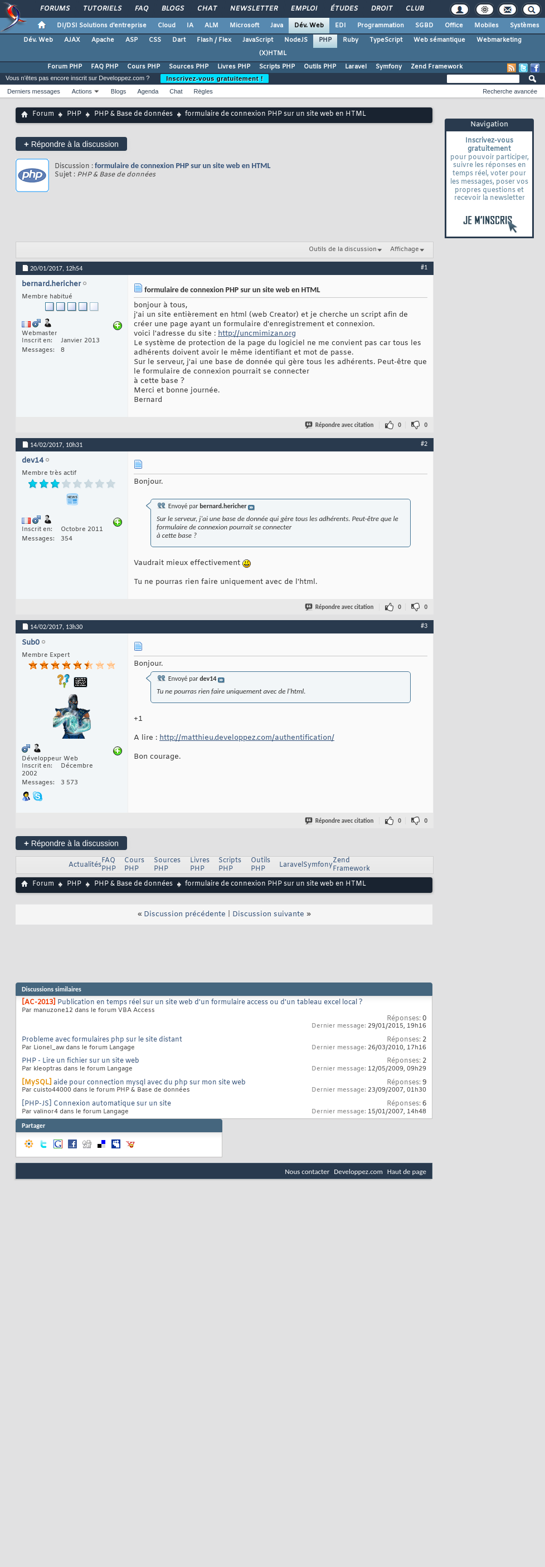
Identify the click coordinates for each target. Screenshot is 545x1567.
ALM (211, 26)
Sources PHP (188, 67)
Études (343, 8)
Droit (381, 8)
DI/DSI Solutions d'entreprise (102, 26)
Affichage (404, 249)
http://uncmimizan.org (257, 333)
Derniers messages (33, 91)
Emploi (303, 8)
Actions (82, 91)
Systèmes (524, 26)
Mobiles (486, 26)
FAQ (141, 8)
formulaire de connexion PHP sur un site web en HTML (182, 165)
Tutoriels (101, 8)
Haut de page (406, 1171)
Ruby (350, 40)
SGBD (424, 26)
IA (190, 26)
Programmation (380, 26)
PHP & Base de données (133, 114)
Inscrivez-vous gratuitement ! (214, 78)
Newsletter (253, 8)
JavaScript (257, 40)
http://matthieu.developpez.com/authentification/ (246, 738)
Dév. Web (309, 26)
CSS (155, 40)
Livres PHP (233, 67)
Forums (54, 8)
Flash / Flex (214, 40)
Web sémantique (439, 40)
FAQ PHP (104, 67)
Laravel (356, 67)
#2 (424, 444)
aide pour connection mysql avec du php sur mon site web (149, 1082)
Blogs (172, 8)
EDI (340, 26)
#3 (424, 626)
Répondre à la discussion (71, 144)
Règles (203, 91)
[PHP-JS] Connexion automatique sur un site (96, 1103)
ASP (131, 40)
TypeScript (385, 40)
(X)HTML (272, 53)
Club (414, 8)
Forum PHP (64, 67)
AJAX (72, 40)
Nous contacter (307, 1171)
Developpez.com (358, 1171)
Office (454, 26)
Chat (206, 8)
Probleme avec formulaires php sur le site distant (102, 1039)
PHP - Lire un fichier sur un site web (80, 1061)
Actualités (85, 865)
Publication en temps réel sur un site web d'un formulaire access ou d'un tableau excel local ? (210, 1002)
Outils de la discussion (343, 249)
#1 (424, 267)
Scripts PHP (277, 67)
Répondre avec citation (340, 425)
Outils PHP (320, 67)
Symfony (389, 67)
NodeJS (296, 40)
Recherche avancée (510, 91)
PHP (325, 40)
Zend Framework (437, 67)
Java (276, 26)
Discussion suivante (268, 914)
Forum (43, 114)
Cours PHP (143, 67)
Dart (179, 40)
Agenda (147, 91)
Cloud (167, 26)
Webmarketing (499, 40)
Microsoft (244, 26)
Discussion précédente (185, 914)
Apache (102, 40)
